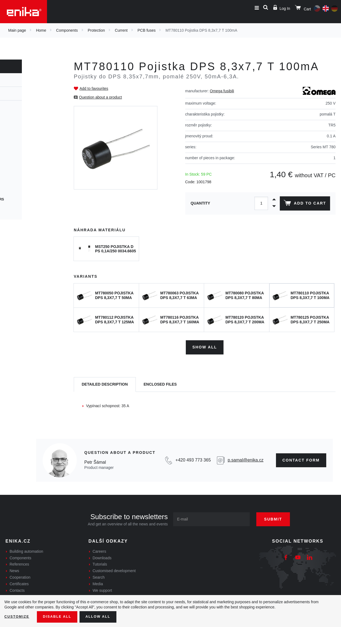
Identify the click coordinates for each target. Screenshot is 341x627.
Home (41, 30)
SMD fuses (15, 160)
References (19, 562)
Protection (96, 30)
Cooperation (20, 575)
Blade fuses (17, 180)
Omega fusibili (222, 91)
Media (98, 582)
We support (102, 588)
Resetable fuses (21, 140)
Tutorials (100, 562)
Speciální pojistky (22, 209)
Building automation (26, 549)
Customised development (114, 569)
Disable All (61, 616)
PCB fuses (146, 30)
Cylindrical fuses (22, 130)
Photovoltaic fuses (24, 189)
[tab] (105, 382)
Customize (18, 616)
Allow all (104, 616)
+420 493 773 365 (193, 458)
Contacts (17, 588)
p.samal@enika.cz (245, 458)
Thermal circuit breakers (30, 199)
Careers (99, 549)
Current (121, 30)
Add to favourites (94, 88)
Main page (17, 30)
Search (99, 575)
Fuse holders (18, 111)
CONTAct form (301, 458)
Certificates (19, 582)
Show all (204, 345)
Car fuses (14, 170)
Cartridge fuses (21, 121)
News (14, 569)
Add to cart (304, 204)
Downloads (102, 556)
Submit (279, 517)
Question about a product (100, 97)
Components (67, 30)
